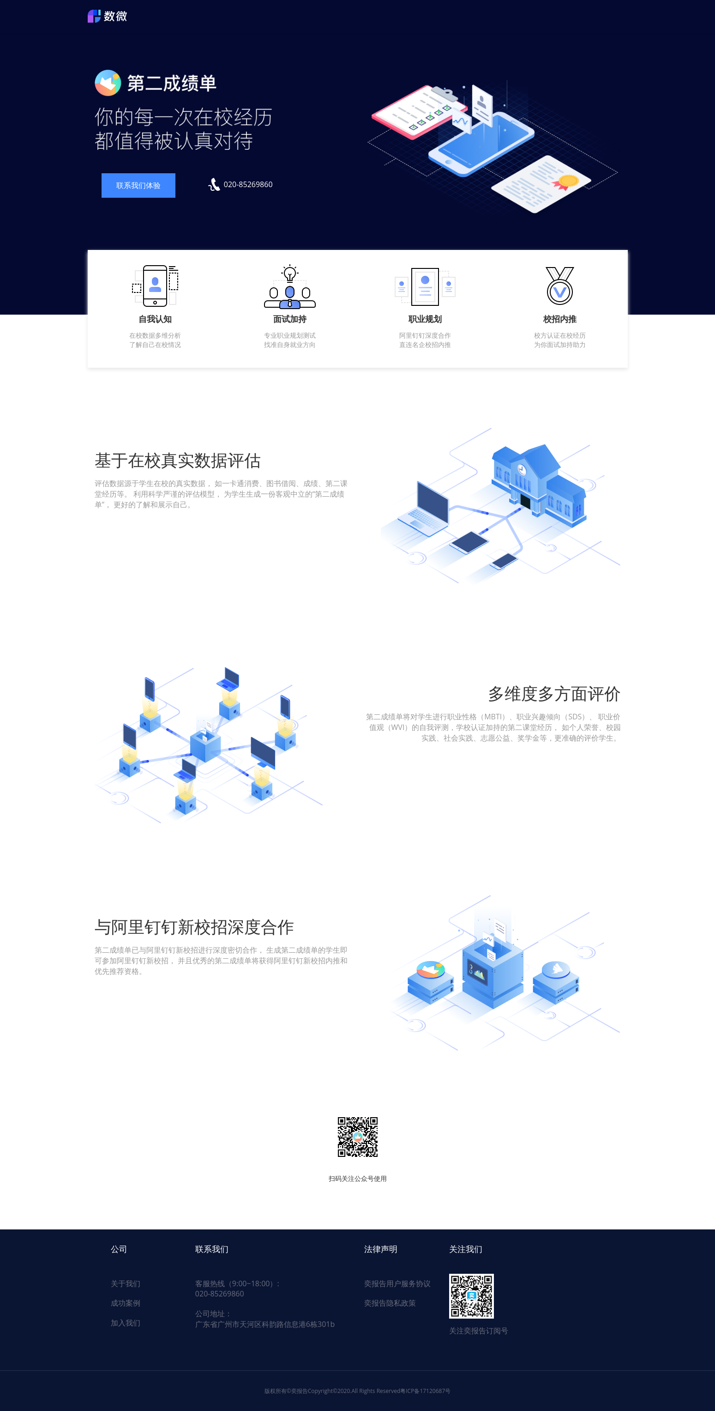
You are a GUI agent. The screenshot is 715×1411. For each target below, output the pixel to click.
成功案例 (125, 1303)
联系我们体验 (138, 185)
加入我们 (125, 1323)
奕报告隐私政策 (390, 1303)
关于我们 (125, 1283)
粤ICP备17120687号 (425, 1391)
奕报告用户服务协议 (397, 1283)
